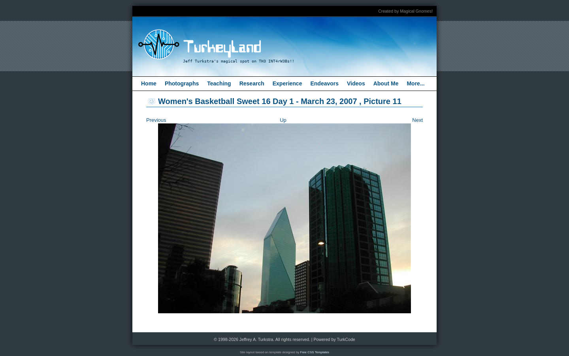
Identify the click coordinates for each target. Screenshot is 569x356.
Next (417, 120)
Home (148, 83)
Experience (287, 83)
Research (251, 83)
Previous (156, 120)
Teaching (219, 83)
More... (415, 83)
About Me (386, 83)
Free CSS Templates (315, 352)
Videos (356, 83)
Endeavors (324, 83)
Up (283, 120)
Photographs (182, 83)
